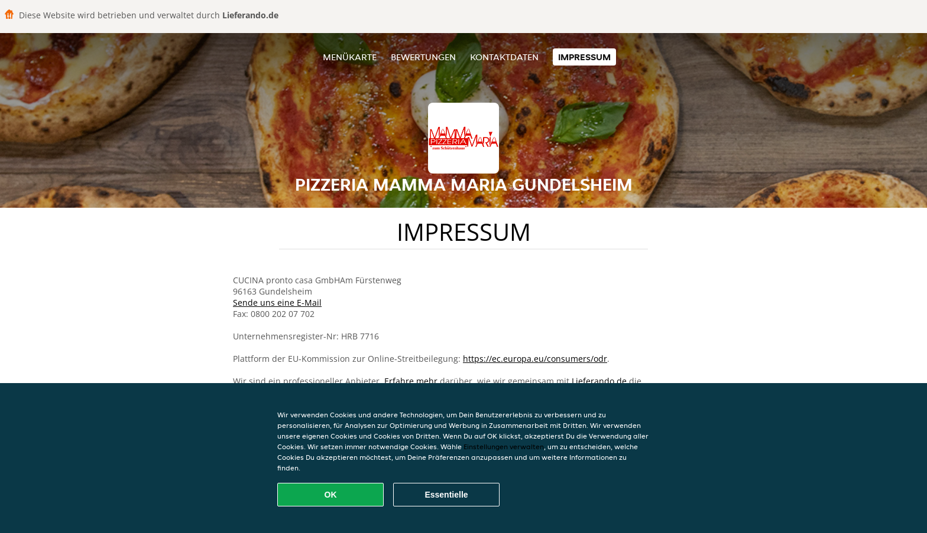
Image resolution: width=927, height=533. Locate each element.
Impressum (584, 57)
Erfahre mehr (410, 381)
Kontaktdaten (504, 57)
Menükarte (350, 57)
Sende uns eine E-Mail (277, 302)
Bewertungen (423, 57)
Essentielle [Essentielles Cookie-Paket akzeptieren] (446, 494)
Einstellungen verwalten (504, 446)
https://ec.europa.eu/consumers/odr (535, 358)
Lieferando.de (599, 381)
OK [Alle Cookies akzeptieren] (331, 494)
